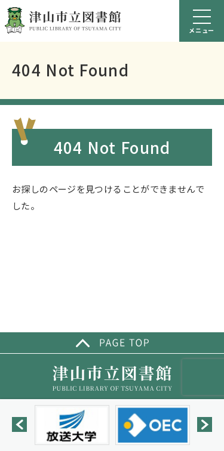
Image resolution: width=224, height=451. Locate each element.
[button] (19, 424)
